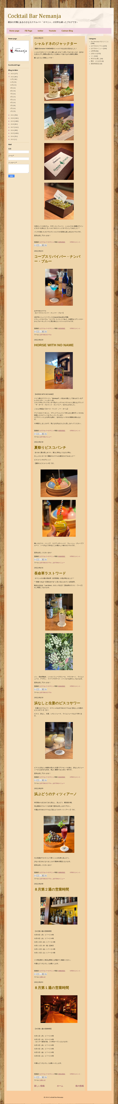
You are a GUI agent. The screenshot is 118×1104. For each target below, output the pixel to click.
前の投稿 (79, 1086)
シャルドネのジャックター (55, 43)
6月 (11, 97)
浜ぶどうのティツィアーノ (55, 794)
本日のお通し (95, 58)
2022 (12, 77)
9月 (11, 88)
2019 (12, 121)
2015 (12, 133)
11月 (12, 82)
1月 (11, 111)
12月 (12, 79)
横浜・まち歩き (96, 61)
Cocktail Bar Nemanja (34, 16)
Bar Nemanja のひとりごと (100, 41)
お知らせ (43, 977)
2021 (12, 115)
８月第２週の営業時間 (51, 889)
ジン (92, 56)
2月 (11, 108)
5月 (11, 99)
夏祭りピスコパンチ (50, 447)
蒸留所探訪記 (95, 64)
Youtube (52, 31)
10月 (12, 85)
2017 (12, 127)
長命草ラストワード (50, 573)
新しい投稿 (39, 1086)
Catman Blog (67, 31)
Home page (14, 31)
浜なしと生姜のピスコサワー (57, 703)
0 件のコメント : (75, 242)
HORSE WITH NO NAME (54, 345)
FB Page (28, 31)
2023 (12, 73)
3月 (11, 105)
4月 (11, 102)
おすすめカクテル (46, 335)
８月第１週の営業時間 (51, 988)
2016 (12, 130)
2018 (12, 124)
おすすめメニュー (46, 437)
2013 (12, 139)
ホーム (60, 1086)
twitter (40, 31)
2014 (12, 136)
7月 (11, 94)
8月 (11, 91)
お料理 (93, 51)
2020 (12, 118)
